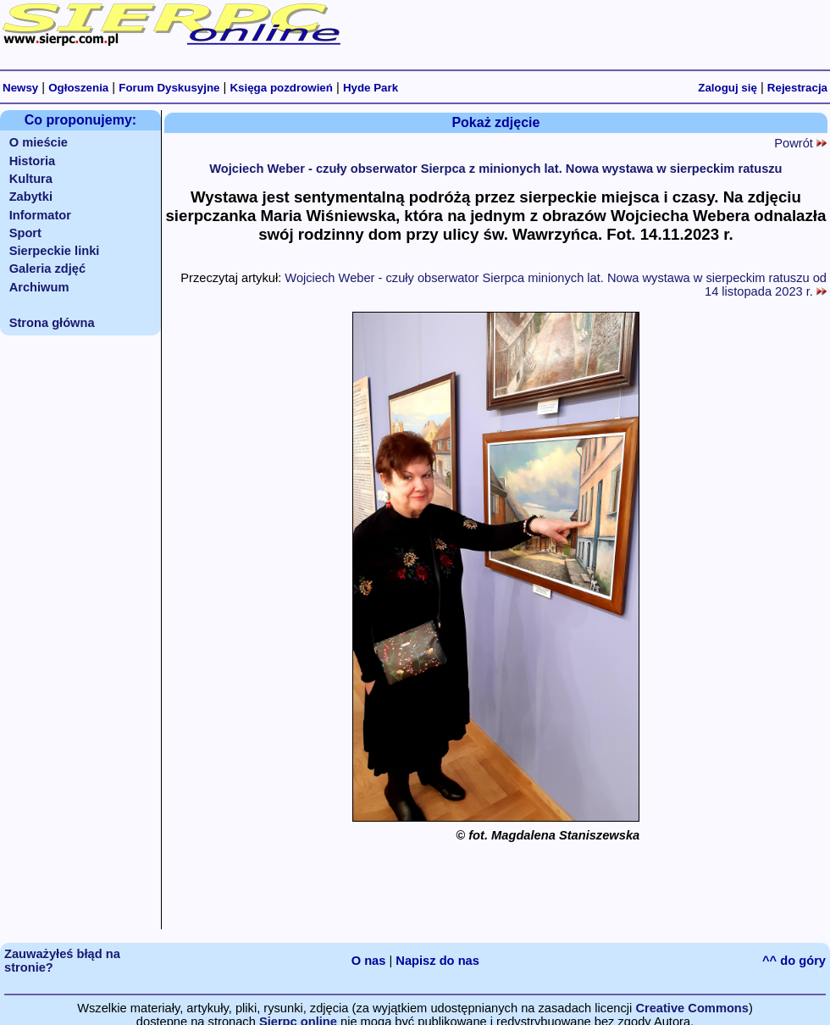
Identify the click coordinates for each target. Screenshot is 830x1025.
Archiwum (39, 287)
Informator (40, 215)
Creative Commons (692, 1008)
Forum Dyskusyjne (169, 87)
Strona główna (52, 323)
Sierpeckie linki (54, 251)
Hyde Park (370, 87)
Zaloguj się (727, 87)
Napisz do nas (437, 960)
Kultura (31, 179)
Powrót (800, 143)
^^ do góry (794, 960)
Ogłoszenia (78, 87)
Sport (25, 233)
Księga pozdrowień (281, 87)
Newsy (20, 87)
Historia (32, 161)
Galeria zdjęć (47, 268)
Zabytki (31, 196)
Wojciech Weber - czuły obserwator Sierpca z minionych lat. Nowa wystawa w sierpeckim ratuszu (495, 168)
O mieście (38, 142)
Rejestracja (797, 87)
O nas (368, 960)
